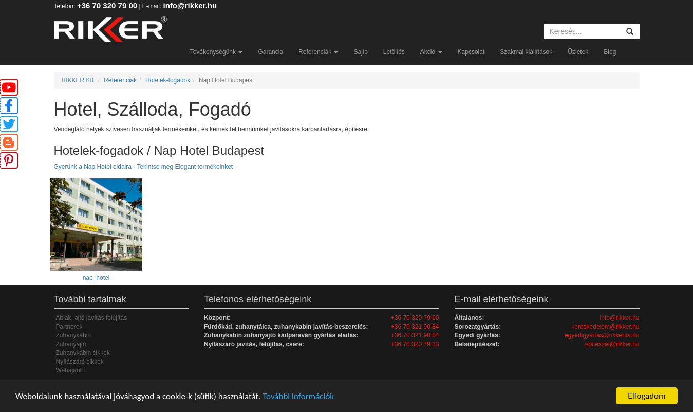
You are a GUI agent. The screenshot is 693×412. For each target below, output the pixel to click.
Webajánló (70, 370)
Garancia (270, 52)
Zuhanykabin (73, 335)
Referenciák (318, 52)
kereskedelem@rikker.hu (605, 326)
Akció (431, 52)
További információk (298, 396)
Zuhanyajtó (71, 344)
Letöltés (394, 52)
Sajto (360, 52)
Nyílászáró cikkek (80, 361)
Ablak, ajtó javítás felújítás (91, 317)
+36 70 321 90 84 (415, 326)
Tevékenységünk (216, 52)
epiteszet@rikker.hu (612, 344)
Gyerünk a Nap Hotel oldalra (93, 166)
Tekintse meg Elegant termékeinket (185, 166)
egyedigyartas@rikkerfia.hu (602, 335)
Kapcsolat (471, 52)
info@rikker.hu (190, 5)
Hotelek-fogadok (167, 80)
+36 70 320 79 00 (107, 5)
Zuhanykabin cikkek (83, 352)
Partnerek (69, 326)
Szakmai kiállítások (526, 52)
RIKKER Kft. (79, 80)
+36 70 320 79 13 (415, 344)
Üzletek (578, 52)
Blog (610, 52)
